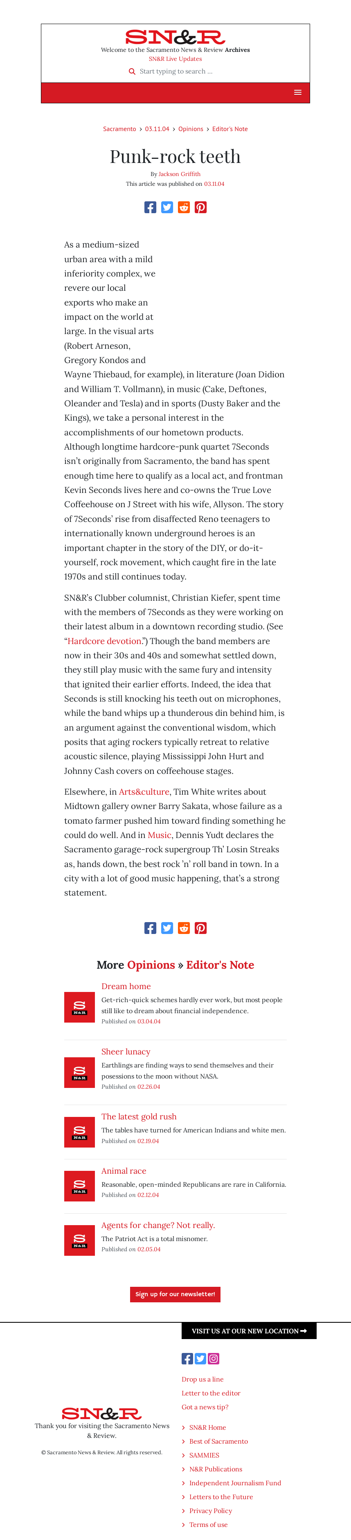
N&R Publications (215, 1469)
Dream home (126, 986)
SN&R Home (207, 1427)
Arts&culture (144, 791)
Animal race (123, 1171)
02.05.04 (149, 1249)
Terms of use (208, 1524)
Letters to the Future (221, 1497)
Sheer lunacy (126, 1051)
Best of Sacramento (218, 1441)
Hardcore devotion (105, 640)
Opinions (190, 129)
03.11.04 (157, 129)
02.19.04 (148, 1141)
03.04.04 (149, 1021)
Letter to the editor (211, 1393)
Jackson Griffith (179, 174)
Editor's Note (230, 129)
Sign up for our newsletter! (175, 1294)
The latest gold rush (139, 1116)
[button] (298, 92)
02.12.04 (148, 1195)
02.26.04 (148, 1086)
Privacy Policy (210, 1511)
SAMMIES (204, 1455)
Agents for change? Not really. (158, 1225)
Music (159, 834)
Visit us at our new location (249, 1331)
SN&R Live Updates (175, 58)
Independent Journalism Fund (235, 1483)
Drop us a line (203, 1379)
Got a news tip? (205, 1407)
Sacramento (119, 129)
